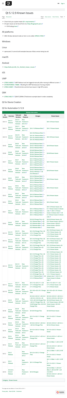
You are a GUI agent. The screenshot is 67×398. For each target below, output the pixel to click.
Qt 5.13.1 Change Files (37, 246)
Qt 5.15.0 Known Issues (53, 230)
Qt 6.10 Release (10, 137)
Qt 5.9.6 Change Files (40, 300)
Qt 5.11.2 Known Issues (54, 284)
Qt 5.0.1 (54, 374)
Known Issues (13, 380)
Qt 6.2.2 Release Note (36, 204)
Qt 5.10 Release (10, 291)
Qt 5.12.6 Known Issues (54, 263)
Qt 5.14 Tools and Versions (18, 241)
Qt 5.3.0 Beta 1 (51, 342)
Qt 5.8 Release (10, 311)
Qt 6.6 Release (10, 171)
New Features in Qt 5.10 (25, 291)
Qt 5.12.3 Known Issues (54, 257)
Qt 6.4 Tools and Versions (18, 188)
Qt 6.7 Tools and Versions (18, 162)
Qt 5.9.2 (43, 296)
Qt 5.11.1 (38, 283)
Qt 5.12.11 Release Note (37, 275)
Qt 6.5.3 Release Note (36, 182)
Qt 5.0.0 (10, 370)
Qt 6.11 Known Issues (53, 128)
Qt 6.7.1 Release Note (36, 161)
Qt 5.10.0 (32, 290)
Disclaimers (19, 391)
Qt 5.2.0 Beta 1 (51, 351)
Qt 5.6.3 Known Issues (53, 325)
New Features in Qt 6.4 (25, 188)
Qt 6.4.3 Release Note (36, 191)
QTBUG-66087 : (9, 87)
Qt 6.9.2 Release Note (36, 148)
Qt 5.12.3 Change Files (36, 259)
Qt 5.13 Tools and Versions (18, 247)
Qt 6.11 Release (10, 128)
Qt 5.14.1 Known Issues (54, 240)
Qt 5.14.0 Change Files (36, 239)
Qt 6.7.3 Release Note (36, 165)
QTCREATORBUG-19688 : (12, 85)
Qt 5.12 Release (10, 266)
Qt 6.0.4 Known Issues (53, 226)
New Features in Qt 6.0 (25, 223)
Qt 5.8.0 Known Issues (53, 311)
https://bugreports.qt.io (34, 24)
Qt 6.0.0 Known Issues (53, 219)
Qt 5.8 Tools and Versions (18, 311)
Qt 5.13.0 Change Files (36, 245)
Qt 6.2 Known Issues (52, 202)
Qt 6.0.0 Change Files (36, 219)
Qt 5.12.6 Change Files (36, 265)
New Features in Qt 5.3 (25, 345)
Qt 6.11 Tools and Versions (18, 128)
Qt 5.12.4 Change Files (36, 261)
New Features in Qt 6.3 (25, 195)
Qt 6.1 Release (10, 212)
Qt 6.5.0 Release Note (36, 176)
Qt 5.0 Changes (34, 372)
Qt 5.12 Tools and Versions (18, 266)
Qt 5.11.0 (32, 283)
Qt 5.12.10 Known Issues (54, 271)
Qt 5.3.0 (32, 344)
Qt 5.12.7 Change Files (36, 267)
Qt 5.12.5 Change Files (36, 263)
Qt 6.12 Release (10, 122)
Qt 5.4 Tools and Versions (18, 337)
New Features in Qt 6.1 (25, 212)
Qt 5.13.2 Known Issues (54, 248)
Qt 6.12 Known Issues (53, 122)
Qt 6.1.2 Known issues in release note (53, 212)
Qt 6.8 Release (10, 153)
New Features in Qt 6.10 (25, 137)
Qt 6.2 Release (10, 202)
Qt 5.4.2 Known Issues (54, 337)
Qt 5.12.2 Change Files (36, 257)
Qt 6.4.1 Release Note (36, 187)
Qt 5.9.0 (32, 296)
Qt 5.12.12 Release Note (38, 277)
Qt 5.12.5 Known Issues (54, 261)
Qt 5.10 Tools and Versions (18, 291)
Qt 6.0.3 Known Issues (53, 224)
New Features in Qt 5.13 (25, 247)
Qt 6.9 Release (10, 146)
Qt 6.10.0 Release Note (36, 133)
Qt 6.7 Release (10, 162)
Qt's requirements (28, 22)
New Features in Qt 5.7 (25, 317)
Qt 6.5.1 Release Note (36, 178)
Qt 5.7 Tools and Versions (18, 317)
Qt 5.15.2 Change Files (36, 234)
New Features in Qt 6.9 (25, 146)
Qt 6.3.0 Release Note (36, 194)
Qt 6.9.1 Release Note (36, 146)
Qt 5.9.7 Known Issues (54, 301)
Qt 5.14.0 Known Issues (53, 239)
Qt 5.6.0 (32, 323)
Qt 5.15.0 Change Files (36, 231)
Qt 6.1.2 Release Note (36, 213)
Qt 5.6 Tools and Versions (18, 324)
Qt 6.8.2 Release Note (36, 154)
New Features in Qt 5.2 (25, 354)
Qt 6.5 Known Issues (52, 179)
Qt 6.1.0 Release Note (36, 209)
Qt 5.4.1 (38, 336)
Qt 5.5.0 (32, 330)
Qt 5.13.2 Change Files (36, 248)
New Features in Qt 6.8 (25, 153)
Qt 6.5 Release (10, 179)
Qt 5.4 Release (10, 337)
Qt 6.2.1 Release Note (36, 202)
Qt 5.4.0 (32, 336)
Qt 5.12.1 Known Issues (54, 253)
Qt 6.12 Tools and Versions (18, 122)
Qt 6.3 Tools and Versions (18, 195)
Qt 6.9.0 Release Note (36, 144)
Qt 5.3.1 (38, 344)
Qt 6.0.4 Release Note (37, 226)
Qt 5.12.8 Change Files (36, 269)
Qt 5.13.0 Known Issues (53, 245)
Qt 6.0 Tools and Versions (18, 223)
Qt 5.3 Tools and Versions (18, 345)
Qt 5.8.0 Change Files (36, 311)
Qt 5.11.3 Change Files (36, 286)
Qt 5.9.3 (33, 298)
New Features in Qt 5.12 (25, 266)
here (15, 26)
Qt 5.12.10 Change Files (36, 273)
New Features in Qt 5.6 (25, 324)
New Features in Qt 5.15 (25, 233)
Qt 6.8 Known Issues (52, 153)
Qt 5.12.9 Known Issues (54, 269)
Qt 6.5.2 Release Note (36, 180)
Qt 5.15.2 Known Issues (54, 233)
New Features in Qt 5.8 (25, 311)
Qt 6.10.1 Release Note (36, 136)
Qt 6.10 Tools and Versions (18, 137)
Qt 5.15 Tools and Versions (18, 233)
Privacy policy (5, 391)
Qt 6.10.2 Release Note (36, 138)
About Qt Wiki (12, 391)
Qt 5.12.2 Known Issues (54, 255)
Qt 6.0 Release (10, 223)
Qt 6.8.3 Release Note (36, 156)
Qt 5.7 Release (10, 317)
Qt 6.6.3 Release (36, 173)
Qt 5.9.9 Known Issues (53, 305)
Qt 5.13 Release (10, 247)
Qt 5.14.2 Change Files (36, 242)
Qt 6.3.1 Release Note (36, 196)
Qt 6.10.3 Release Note (36, 140)
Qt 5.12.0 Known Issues (53, 252)
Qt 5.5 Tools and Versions (18, 331)
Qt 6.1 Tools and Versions (18, 212)
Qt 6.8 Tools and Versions (18, 153)
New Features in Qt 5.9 (25, 301)
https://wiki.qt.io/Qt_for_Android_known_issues (19, 67)
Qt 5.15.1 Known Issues (54, 231)
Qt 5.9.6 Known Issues (53, 300)
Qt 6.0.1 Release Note (37, 220)
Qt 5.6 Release (10, 324)
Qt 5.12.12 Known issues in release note (54, 278)
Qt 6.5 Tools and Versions (18, 179)
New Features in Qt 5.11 (25, 285)
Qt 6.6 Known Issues (52, 170)
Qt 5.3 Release (10, 345)
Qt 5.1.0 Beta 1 (51, 359)
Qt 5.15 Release (10, 233)
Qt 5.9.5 (60, 298)
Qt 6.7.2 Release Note (36, 163)
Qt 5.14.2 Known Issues (54, 242)
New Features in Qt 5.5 (25, 331)
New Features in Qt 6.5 (25, 179)
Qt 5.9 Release (10, 301)
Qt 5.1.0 (49, 363)
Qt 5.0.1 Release (10, 373)
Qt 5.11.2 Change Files (37, 284)
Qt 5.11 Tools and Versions (18, 285)
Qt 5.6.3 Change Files (37, 325)
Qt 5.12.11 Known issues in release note (54, 274)
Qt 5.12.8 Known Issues (54, 267)
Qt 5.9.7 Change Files (37, 302)
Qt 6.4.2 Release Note (36, 189)
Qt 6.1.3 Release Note (36, 215)
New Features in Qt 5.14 (25, 241)
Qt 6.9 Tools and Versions (18, 146)
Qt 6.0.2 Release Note (37, 222)
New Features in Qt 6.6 (25, 170)
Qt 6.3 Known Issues (52, 195)
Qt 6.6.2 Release (34, 172)
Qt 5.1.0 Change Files (36, 362)
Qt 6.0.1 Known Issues (54, 220)
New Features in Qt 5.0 (25, 372)
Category (5, 380)
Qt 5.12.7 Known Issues (54, 265)
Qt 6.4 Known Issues (52, 188)
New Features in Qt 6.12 (25, 122)
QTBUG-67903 (39, 36)
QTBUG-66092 (8, 82)
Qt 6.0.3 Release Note (37, 224)
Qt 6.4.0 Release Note (36, 185)
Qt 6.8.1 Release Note (36, 152)
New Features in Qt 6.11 (25, 128)
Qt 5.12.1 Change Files (37, 255)
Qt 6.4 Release (10, 188)
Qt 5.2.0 (32, 353)
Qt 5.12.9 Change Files (36, 271)
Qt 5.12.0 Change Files (36, 254)
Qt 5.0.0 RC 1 (55, 370)
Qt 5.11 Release (10, 285)
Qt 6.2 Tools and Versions (18, 202)
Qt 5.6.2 (43, 323)
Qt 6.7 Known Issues (52, 162)
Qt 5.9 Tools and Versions (18, 301)
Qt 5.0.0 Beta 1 (51, 368)
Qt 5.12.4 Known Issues (54, 259)
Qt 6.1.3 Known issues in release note (55, 215)
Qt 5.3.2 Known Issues (54, 347)
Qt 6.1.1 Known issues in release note (55, 209)
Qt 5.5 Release (10, 331)
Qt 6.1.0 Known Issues (53, 207)
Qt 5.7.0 (32, 316)
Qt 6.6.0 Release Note (36, 168)
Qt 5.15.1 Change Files (37, 232)
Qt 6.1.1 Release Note (36, 211)
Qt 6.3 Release (10, 195)
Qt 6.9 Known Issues (52, 146)
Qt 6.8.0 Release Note (36, 150)
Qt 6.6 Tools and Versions (18, 170)
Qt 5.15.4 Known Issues (54, 235)
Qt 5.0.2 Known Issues (54, 375)
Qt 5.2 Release (10, 354)
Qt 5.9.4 (38, 298)
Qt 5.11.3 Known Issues (54, 286)
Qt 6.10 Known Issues (53, 137)
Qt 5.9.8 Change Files (37, 303)
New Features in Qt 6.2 (25, 202)
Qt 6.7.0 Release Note (36, 159)
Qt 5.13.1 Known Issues (54, 246)
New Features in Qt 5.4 (25, 337)
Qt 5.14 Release (10, 241)
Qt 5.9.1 (38, 296)
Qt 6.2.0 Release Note (36, 200)
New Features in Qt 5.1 (25, 362)
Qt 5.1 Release (10, 362)
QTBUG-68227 (8, 97)
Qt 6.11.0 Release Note (36, 128)
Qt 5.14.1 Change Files (37, 240)
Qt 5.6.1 (38, 323)
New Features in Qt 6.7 (25, 162)
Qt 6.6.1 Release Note (36, 170)
